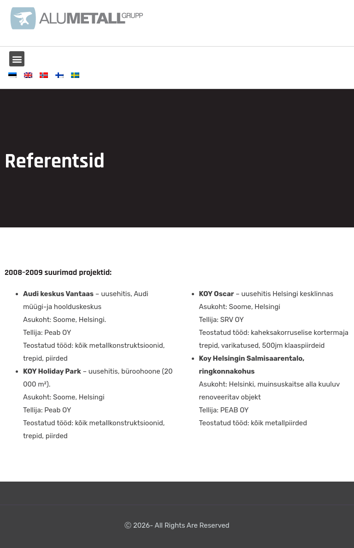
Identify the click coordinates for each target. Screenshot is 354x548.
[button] (16, 58)
